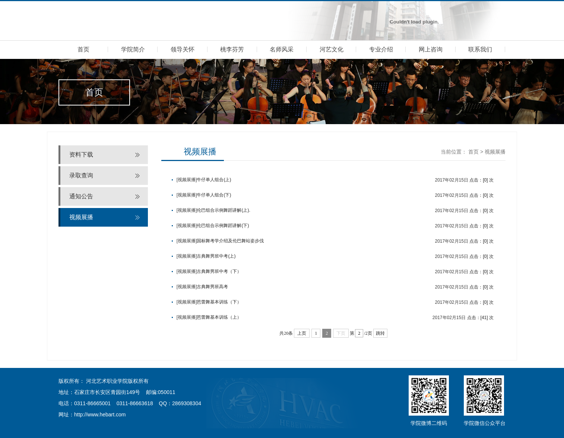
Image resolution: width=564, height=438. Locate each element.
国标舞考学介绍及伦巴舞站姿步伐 (230, 240)
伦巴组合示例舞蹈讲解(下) (223, 225)
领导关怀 (182, 49)
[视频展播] (187, 179)
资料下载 (81, 154)
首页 (83, 49)
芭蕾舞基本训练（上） (219, 317)
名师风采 (282, 49)
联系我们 (480, 49)
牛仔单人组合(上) (214, 179)
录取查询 (81, 175)
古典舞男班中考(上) (216, 256)
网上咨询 (431, 49)
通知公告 (81, 196)
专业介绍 (381, 49)
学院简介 (133, 49)
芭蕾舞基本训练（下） (219, 302)
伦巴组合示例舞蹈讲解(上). (223, 210)
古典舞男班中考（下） (219, 271)
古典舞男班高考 (212, 286)
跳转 (380, 333)
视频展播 (81, 217)
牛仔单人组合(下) (214, 195)
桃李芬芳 (232, 49)
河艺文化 (331, 49)
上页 (301, 333)
